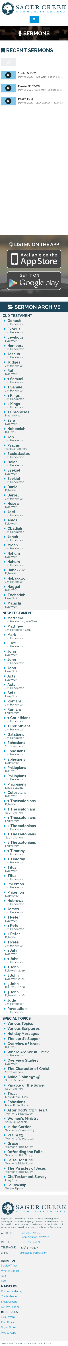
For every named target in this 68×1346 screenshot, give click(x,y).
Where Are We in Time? (28, 1052)
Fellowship (16, 1185)
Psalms (13, 445)
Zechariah (16, 595)
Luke (11, 643)
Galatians (15, 734)
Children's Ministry (12, 1291)
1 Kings (13, 395)
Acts (11, 676)
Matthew (15, 618)
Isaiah (12, 462)
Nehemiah (16, 429)
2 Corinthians (18, 726)
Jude (11, 1000)
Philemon (15, 884)
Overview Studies (22, 1060)
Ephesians (16, 743)
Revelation (17, 1009)
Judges (13, 362)
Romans (14, 701)
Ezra (11, 420)
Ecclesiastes (18, 453)
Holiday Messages (23, 1033)
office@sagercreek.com (33, 1252)
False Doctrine (20, 1160)
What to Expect (10, 1270)
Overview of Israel (23, 1044)
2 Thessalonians (21, 826)
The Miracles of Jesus (26, 1168)
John (11, 651)
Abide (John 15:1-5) (23, 1077)
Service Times (9, 1265)
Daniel (13, 487)
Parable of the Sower (26, 1085)
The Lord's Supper (23, 1039)
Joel (11, 512)
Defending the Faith (25, 1152)
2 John (13, 967)
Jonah (12, 537)
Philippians (16, 768)
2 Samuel (15, 387)
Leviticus (15, 337)
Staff (3, 1276)
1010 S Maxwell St (30, 1242)
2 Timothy (16, 859)
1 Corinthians (18, 718)
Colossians (16, 792)
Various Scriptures (23, 1028)
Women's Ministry (22, 1118)
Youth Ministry (9, 1296)
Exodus (13, 329)
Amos (12, 520)
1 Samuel (15, 379)
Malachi (14, 603)
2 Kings (13, 404)
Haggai (13, 586)
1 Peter (13, 917)
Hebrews (15, 900)
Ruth (11, 370)
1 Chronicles (18, 412)
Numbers (15, 345)
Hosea (13, 503)
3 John (13, 984)
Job (10, 437)
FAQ (3, 1281)
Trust (12, 1093)
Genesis (14, 321)
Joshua (13, 354)
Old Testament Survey (27, 1177)
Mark (11, 635)
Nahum (13, 553)
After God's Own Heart (27, 1110)
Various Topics (20, 1023)
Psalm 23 (15, 1135)
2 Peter (13, 934)
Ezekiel (13, 470)
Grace (12, 1143)
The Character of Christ (28, 1069)
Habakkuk (16, 570)
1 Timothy (16, 851)
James (13, 909)
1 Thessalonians (21, 801)
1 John (12, 950)
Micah (12, 545)
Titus (11, 867)
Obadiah (14, 528)
